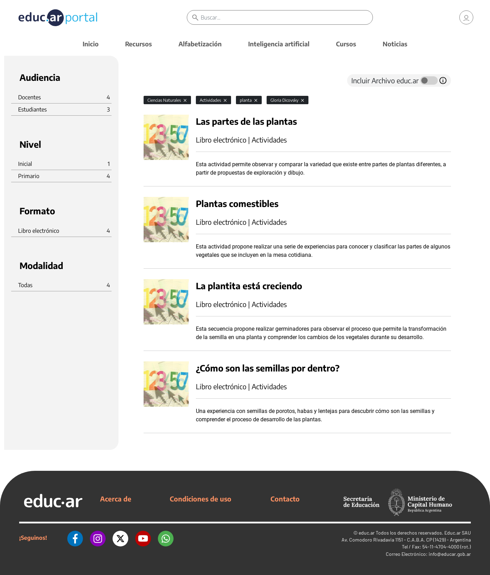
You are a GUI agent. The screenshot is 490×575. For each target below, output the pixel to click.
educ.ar (367, 533)
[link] (466, 17)
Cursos (346, 44)
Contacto (285, 499)
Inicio (91, 44)
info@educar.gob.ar (450, 554)
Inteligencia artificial (278, 44)
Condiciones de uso (200, 499)
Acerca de (115, 499)
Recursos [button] (138, 44)
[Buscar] (286, 17)
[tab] (157, 80)
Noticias (395, 44)
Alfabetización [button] (200, 44)
